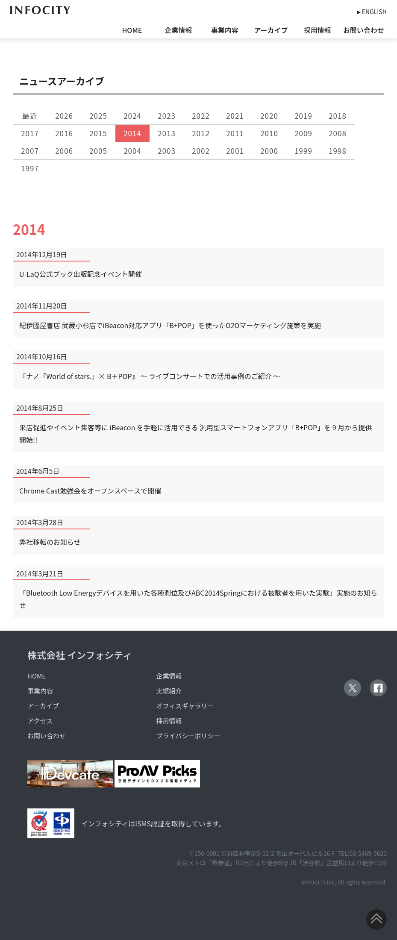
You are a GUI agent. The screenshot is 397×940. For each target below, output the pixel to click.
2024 (132, 115)
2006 (64, 150)
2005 (98, 150)
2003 (167, 150)
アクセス (40, 720)
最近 (30, 115)
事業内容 (224, 30)
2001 (235, 150)
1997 (30, 168)
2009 (303, 133)
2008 (338, 133)
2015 (98, 133)
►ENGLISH (371, 11)
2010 (269, 133)
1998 (338, 150)
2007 (30, 150)
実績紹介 (169, 690)
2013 (167, 133)
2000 (269, 150)
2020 (269, 115)
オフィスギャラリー (185, 705)
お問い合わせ (363, 30)
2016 (64, 133)
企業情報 (178, 30)
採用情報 (317, 30)
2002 (201, 150)
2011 (235, 133)
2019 (303, 115)
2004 (132, 150)
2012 (201, 133)
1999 (303, 150)
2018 (338, 115)
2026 (64, 115)
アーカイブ (271, 30)
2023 (167, 115)
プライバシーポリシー (188, 735)
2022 (201, 115)
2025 (98, 115)
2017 (30, 133)
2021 (235, 115)
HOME (132, 30)
